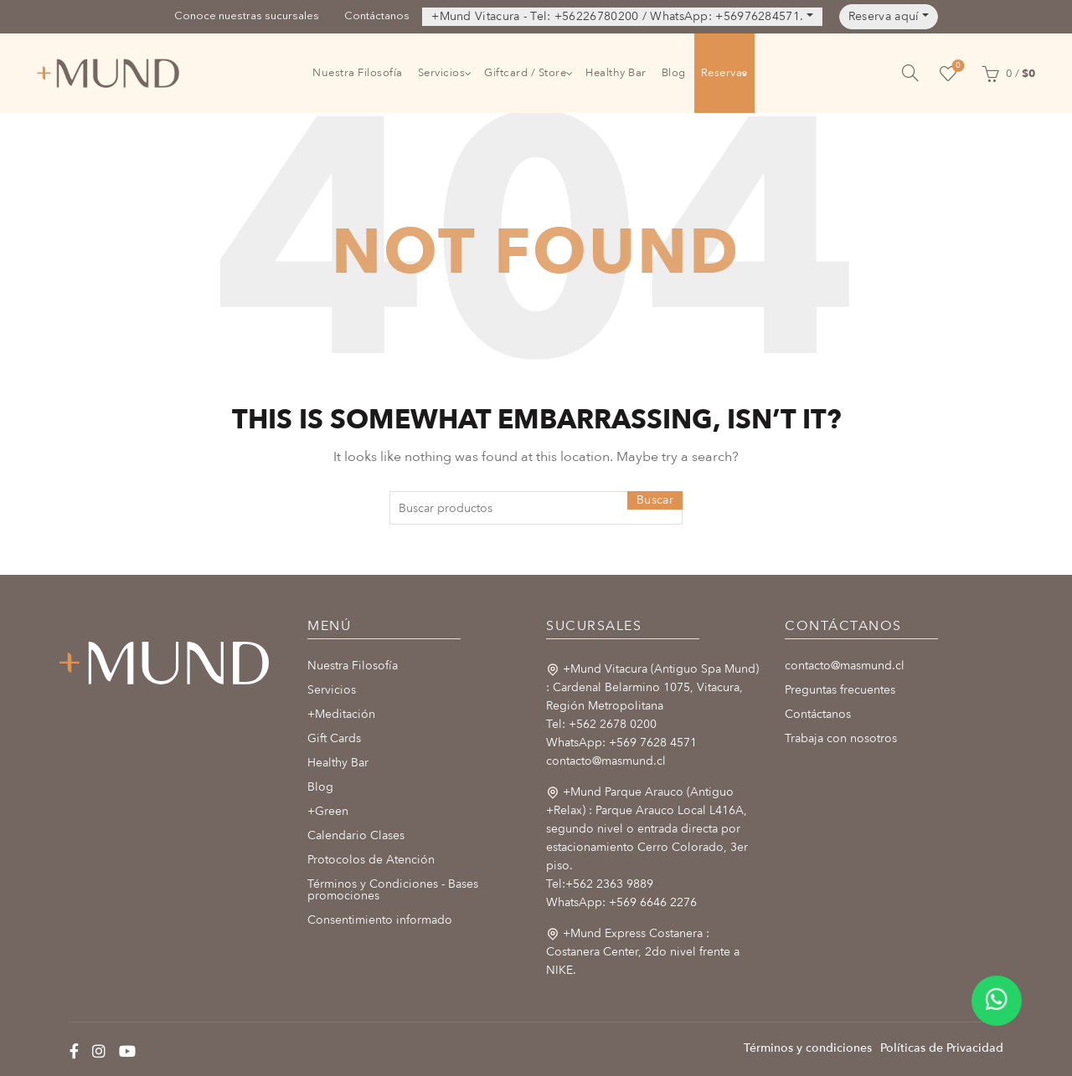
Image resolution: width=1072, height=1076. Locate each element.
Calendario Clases (356, 835)
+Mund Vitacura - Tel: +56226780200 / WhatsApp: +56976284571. (617, 16)
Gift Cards (334, 738)
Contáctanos (377, 16)
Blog (674, 72)
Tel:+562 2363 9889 (599, 884)
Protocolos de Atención (371, 860)
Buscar (654, 500)
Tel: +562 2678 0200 (601, 724)
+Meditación (341, 714)
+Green (327, 811)
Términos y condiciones (808, 1048)
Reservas (724, 72)
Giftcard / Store (525, 72)
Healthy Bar (616, 72)
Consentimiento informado (379, 920)
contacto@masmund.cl (606, 761)
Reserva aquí (884, 16)
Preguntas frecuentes (840, 690)
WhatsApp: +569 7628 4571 (621, 743)
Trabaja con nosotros (841, 738)
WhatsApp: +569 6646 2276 (621, 902)
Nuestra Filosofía (357, 72)
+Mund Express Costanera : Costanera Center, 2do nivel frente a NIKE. (643, 951)
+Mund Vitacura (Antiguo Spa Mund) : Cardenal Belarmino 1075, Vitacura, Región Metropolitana (652, 687)
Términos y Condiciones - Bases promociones (392, 890)
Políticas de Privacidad (941, 1048)
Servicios (442, 72)
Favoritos (956, 66)
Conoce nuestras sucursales (246, 16)
